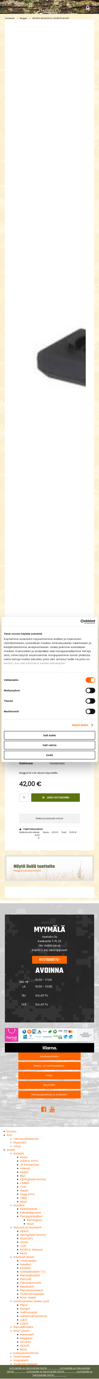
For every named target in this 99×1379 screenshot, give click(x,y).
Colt (23, 1187)
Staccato (26, 1238)
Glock (24, 1242)
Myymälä (19, 1142)
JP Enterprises (29, 1165)
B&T (23, 1176)
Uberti (24, 1172)
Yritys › (49, 1075)
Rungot (25, 1309)
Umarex (25, 1342)
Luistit (24, 1323)
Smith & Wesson (31, 1250)
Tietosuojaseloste (26, 1139)
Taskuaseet (28, 1261)
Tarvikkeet (9, 18)
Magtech (26, 1338)
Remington (34, 1220)
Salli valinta (49, 745)
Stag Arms (27, 1194)
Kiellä (49, 754)
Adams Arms (29, 1161)
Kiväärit (18, 1153)
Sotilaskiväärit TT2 (32, 1272)
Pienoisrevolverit (31, 1290)
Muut (23, 1202)
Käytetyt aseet (23, 1257)
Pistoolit (25, 1279)
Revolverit (27, 1287)
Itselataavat (28, 1209)
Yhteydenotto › (49, 960)
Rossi (23, 1157)
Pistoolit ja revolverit (27, 1227)
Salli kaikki (49, 735)
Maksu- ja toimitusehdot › (49, 1066)
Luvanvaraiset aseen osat (31, 1301)
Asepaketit (21, 1360)
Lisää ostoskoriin (55, 797)
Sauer (24, 1190)
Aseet (11, 1150)
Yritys (17, 1146)
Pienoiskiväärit (30, 1275)
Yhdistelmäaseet (32, 1294)
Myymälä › (49, 1085)
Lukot (23, 1320)
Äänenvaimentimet (33, 1316)
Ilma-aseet (28, 1297)
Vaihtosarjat (28, 1312)
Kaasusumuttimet (26, 1353)
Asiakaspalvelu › (49, 1056)
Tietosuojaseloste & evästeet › (49, 1094)
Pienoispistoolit (30, 1283)
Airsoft (24, 1346)
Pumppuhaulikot (31, 1216)
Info (9, 1135)
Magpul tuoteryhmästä (27, 870)
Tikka (23, 1198)
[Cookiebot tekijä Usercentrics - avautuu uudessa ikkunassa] (80, 622)
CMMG (24, 1183)
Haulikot (19, 1205)
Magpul (23, 18)
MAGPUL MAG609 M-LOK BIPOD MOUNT (50, 18)
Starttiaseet (21, 1357)
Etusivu (11, 1131)
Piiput (24, 1305)
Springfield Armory (33, 1179)
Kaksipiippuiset (30, 1213)
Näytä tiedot (80, 725)
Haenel (25, 1168)
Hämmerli (27, 1334)
